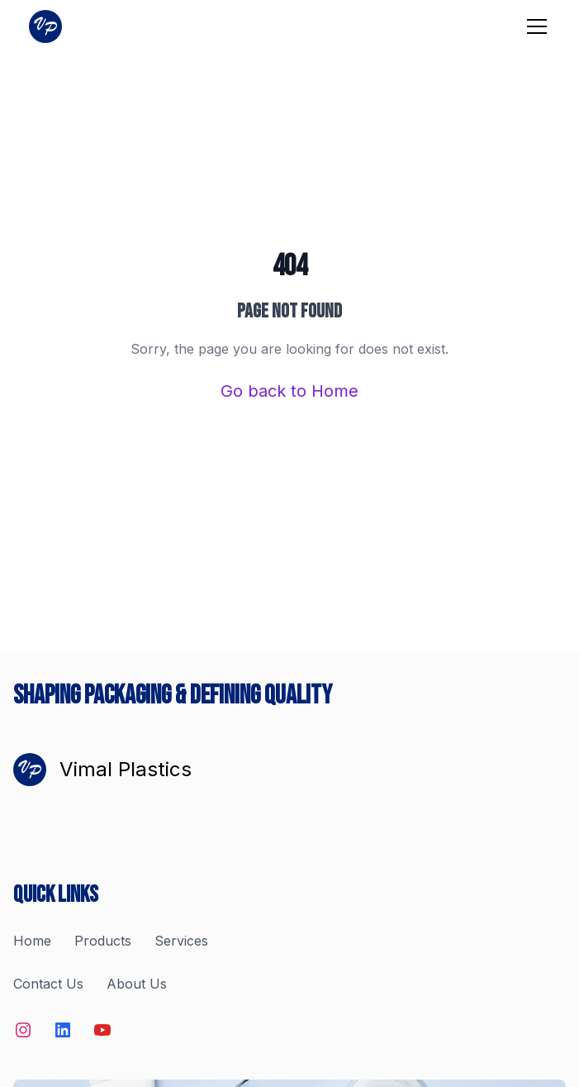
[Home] (45, 26)
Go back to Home (289, 391)
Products (102, 940)
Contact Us (48, 983)
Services (181, 940)
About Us (137, 983)
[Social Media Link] (23, 1030)
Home (32, 940)
